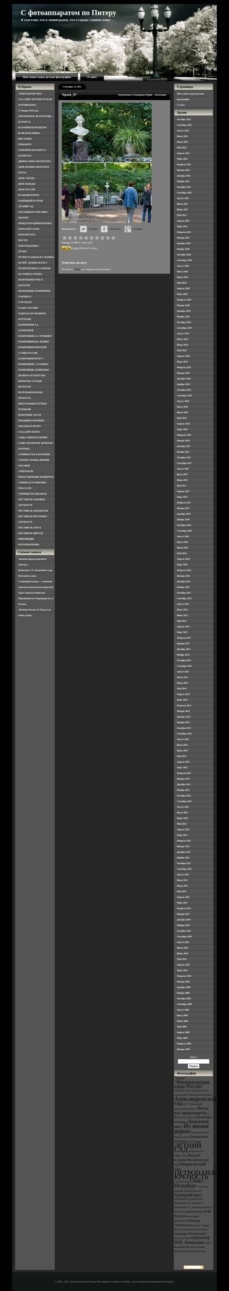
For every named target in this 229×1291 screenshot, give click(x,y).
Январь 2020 (183, 305)
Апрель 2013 (183, 762)
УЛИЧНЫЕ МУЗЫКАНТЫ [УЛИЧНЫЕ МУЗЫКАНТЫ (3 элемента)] (188, 1199)
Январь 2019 (183, 373)
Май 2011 (181, 891)
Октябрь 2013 (184, 728)
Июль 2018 (182, 407)
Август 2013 (183, 739)
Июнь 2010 (182, 953)
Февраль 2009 (184, 1043)
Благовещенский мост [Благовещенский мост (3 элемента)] (185, 1109)
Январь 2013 (183, 778)
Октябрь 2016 (184, 525)
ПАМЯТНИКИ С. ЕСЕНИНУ (33, 364)
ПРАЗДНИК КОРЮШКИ (31, 420)
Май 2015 (182, 621)
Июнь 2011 (182, 886)
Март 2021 (182, 226)
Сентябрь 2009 (184, 1004)
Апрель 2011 (183, 897)
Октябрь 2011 (184, 863)
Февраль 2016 (184, 570)
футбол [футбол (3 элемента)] (202, 1251)
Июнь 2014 (182, 683)
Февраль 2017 (184, 502)
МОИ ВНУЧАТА (26, 234)
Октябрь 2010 (184, 931)
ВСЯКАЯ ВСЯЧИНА (29, 133)
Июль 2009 (182, 1015)
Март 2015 (182, 632)
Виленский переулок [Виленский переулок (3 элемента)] (184, 1117)
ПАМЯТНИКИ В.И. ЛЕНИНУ (33, 341)
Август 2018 (183, 401)
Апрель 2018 (183, 423)
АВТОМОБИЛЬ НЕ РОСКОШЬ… (36, 116)
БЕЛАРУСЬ (24, 122)
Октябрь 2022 (184, 119)
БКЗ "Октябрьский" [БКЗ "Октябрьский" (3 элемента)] (193, 1104)
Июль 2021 (182, 204)
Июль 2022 (182, 136)
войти (77, 269)
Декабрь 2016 (183, 514)
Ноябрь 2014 (183, 655)
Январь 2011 (183, 914)
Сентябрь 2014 (184, 666)
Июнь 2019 (182, 345)
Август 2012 (183, 807)
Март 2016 (182, 564)
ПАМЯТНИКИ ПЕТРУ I (31, 358)
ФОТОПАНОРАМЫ (28, 544)
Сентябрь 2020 (184, 260)
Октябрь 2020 (184, 254)
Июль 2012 (182, 812)
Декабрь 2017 (183, 446)
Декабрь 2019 (183, 311)
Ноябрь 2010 (183, 925)
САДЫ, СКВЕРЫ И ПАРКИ (32, 437)
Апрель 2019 (183, 356)
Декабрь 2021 (183, 175)
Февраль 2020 (184, 299)
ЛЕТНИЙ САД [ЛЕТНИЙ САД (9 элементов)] (187, 1147)
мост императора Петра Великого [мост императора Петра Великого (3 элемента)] (191, 1229)
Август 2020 (183, 266)
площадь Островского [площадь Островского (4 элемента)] (190, 1233)
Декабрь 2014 (183, 649)
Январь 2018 (183, 440)
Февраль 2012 (184, 840)
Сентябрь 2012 (184, 801)
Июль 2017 (182, 474)
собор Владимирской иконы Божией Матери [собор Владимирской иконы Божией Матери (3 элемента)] (192, 1247)
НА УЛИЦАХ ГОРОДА (30, 274)
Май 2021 (182, 215)
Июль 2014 (182, 677)
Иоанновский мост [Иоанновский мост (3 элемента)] (199, 1132)
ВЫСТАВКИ (25, 139)
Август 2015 (183, 604)
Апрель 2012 (183, 829)
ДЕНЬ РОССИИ (26, 189)
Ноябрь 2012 (183, 790)
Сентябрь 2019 (184, 328)
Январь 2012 (183, 846)
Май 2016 (182, 553)
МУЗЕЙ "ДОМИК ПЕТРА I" (33, 262)
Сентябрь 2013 (184, 733)
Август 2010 (183, 942)
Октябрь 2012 (184, 795)
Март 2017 (182, 497)
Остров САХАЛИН (28, 308)
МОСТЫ (23, 240)
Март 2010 (182, 970)
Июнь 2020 (182, 277)
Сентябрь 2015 (184, 598)
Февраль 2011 (184, 908)
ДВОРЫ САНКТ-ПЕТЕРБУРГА (34, 161)
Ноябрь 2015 (183, 587)
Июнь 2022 (182, 142)
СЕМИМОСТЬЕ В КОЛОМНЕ (34, 454)
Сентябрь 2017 (184, 463)
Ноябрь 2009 (183, 993)
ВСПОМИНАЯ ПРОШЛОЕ (32, 127)
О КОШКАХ (24, 296)
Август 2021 (183, 198)
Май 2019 (182, 350)
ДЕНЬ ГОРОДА (26, 178)
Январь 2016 (183, 576)
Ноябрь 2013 (183, 722)
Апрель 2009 (183, 1032)
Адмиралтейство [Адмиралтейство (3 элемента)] (199, 1090)
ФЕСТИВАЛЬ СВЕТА (29, 527)
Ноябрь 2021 (183, 181)
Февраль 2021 (184, 232)
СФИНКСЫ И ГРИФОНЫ (32, 482)
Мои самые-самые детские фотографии (47, 77)
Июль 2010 (182, 948)
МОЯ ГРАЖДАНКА (28, 246)
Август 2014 (183, 671)
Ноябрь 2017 (183, 452)
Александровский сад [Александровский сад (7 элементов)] (195, 1101)
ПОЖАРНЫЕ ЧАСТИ (29, 415)
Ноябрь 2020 (183, 249)
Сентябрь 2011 (184, 869)
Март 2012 (182, 835)
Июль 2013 (182, 745)
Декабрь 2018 (183, 378)
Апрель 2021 (183, 221)
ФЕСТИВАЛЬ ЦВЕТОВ (30, 533)
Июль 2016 (182, 542)
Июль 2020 (182, 271)
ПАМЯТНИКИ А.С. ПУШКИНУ (35, 336)
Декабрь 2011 (183, 852)
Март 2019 (182, 361)
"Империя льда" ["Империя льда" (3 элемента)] (182, 1090)
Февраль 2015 (184, 638)
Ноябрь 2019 (183, 316)
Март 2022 (182, 159)
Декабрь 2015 (183, 581)
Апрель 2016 (183, 559)
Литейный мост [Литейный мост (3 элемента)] (196, 1151)
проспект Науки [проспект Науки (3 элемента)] (182, 1238)
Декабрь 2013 (183, 716)
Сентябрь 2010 (184, 936)
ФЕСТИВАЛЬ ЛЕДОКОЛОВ (33, 510)
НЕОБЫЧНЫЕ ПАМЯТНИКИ (34, 291)
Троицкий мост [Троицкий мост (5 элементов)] (188, 1194)
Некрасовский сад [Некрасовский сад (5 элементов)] (190, 1166)
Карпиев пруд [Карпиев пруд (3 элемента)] (181, 1137)
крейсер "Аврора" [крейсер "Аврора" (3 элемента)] (201, 1225)
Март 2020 (182, 294)
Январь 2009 (183, 1049)
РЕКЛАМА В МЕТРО (29, 426)
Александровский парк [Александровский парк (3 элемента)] (200, 1095)
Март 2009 (182, 1038)
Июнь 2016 (182, 547)
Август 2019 (183, 333)
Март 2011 (182, 902)
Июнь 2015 (182, 615)
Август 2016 (183, 536)
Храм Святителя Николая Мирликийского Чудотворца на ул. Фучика (36, 598)
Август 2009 (183, 1010)
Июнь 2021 (182, 209)
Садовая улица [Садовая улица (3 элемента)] (181, 1181)
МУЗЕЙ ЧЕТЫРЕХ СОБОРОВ (34, 268)
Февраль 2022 (184, 164)
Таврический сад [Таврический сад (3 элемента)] (192, 1191)
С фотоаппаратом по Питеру (68, 13)
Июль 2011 (182, 880)
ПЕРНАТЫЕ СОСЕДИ (30, 381)
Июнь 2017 (182, 480)
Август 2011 (183, 874)
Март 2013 (182, 767)
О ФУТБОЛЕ (25, 302)
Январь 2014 (183, 711)
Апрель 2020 (183, 288)
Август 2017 (183, 469)
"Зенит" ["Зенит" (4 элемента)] (180, 1078)
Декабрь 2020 (183, 243)
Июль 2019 (182, 339)
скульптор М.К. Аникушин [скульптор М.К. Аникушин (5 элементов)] (192, 1240)
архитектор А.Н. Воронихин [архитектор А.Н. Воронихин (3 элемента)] (188, 1203)
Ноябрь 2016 (183, 519)
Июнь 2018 (182, 412)
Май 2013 (182, 756)
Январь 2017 (183, 508)
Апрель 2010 (183, 964)
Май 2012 (182, 824)
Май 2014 (182, 688)
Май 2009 (182, 1026)
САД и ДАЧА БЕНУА (29, 432)
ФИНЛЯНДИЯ (26, 539)
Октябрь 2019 (184, 322)
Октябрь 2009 (184, 998)
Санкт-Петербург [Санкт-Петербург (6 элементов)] (189, 1183)
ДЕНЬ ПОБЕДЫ (26, 184)
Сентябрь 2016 (184, 531)
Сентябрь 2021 (184, 192)
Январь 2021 (183, 237)
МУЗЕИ (22, 251)
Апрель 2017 (183, 491)
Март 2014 (182, 700)
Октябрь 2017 (184, 457)
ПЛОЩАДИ (24, 409)
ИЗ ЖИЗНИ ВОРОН (28, 195)
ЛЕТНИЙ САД (25, 206)
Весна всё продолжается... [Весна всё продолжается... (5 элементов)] (192, 1110)
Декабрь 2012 (183, 784)
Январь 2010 (183, 981)
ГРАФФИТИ (24, 144)
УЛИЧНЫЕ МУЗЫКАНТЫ (32, 494)
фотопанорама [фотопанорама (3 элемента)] (190, 1251)
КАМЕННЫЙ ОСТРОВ (30, 200)
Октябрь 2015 (184, 593)
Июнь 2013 (182, 750)
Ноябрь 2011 (183, 857)
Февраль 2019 (184, 367)
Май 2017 (182, 485)
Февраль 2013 (184, 773)
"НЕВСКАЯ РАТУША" (30, 93)
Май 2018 (182, 418)
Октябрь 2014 (184, 660)
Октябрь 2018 (184, 390)
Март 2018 (182, 429)
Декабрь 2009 (183, 987)
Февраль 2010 (184, 976)
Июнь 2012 (182, 818)
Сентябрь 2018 (184, 395)
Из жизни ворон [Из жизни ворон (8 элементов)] (191, 1129)
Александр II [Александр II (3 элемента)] (180, 1095)
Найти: (193, 1057)
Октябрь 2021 (184, 187)
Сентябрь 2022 (184, 125)
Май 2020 (182, 283)
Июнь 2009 (182, 1021)
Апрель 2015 (183, 626)
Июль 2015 (182, 609)
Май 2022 (182, 147)
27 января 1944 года (28, 110)
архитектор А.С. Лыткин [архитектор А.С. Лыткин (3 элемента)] (187, 1207)
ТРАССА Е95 (25, 488)
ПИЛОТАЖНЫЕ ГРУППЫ (32, 403)
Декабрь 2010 (183, 919)
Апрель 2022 (183, 153)
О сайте (92, 77)
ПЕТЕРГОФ (24, 386)
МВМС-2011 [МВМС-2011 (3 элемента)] (180, 1155)
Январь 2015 (183, 643)
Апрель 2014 (183, 694)
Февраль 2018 (184, 435)
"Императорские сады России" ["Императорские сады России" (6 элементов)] (192, 1084)
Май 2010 (182, 959)
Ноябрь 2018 (183, 384)
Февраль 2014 (184, 705)
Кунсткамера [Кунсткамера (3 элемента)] (194, 1141)
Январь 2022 (183, 170)
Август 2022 (183, 130)
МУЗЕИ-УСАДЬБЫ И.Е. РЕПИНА (36, 257)
